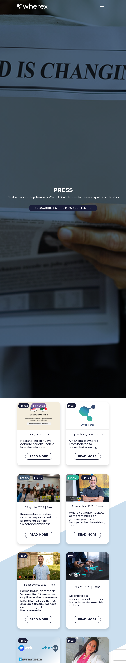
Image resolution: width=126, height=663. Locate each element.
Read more (39, 456)
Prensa (24, 405)
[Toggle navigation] (102, 6)
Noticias (73, 477)
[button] (63, 208)
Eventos (24, 477)
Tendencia (39, 405)
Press (71, 405)
